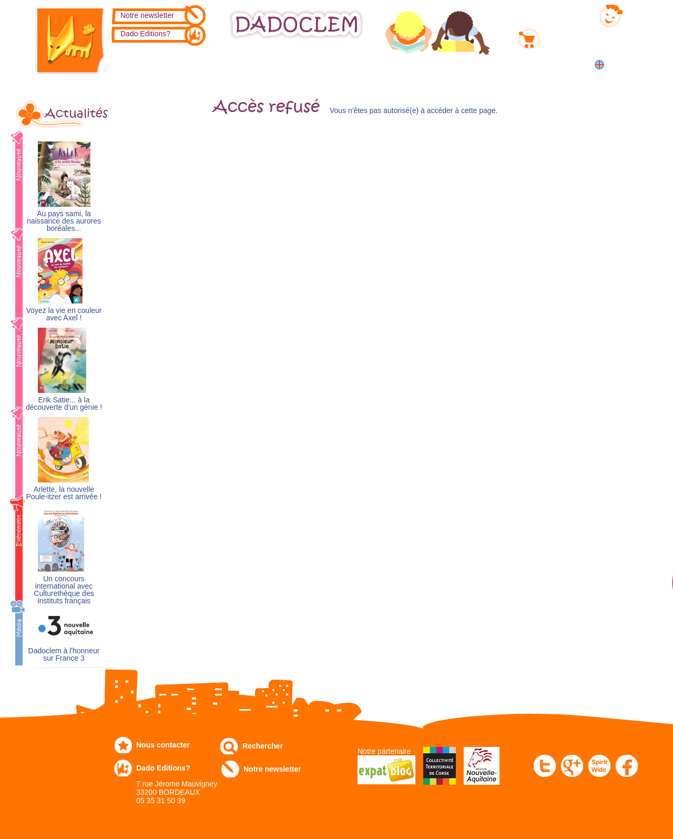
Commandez (215, 63)
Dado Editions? (145, 33)
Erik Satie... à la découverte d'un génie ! (64, 403)
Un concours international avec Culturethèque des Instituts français (64, 590)
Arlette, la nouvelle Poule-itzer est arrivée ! (64, 493)
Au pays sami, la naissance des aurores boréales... (64, 221)
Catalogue (145, 63)
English (619, 64)
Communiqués (356, 63)
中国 (616, 76)
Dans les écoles (512, 63)
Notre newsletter (147, 15)
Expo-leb (284, 63)
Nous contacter (163, 745)
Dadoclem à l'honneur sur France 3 (64, 654)
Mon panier (562, 36)
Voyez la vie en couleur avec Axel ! (64, 314)
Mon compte (564, 14)
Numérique (432, 63)
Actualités (76, 113)
